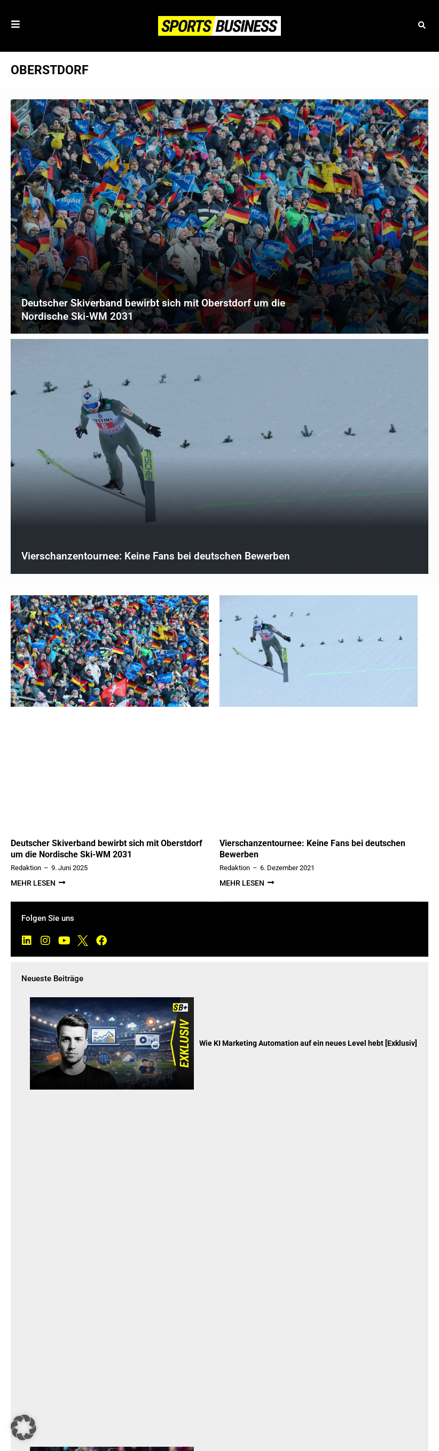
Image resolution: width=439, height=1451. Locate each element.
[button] (421, 26)
